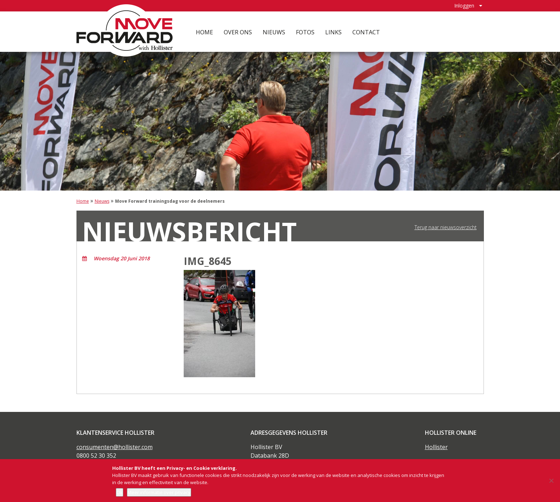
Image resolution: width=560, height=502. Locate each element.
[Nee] (551, 480)
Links (333, 32)
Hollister (436, 447)
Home (204, 32)
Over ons (238, 32)
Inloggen (464, 5)
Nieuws (274, 32)
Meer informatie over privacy (159, 492)
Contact (366, 32)
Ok (120, 492)
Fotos (305, 32)
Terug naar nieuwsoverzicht (446, 227)
